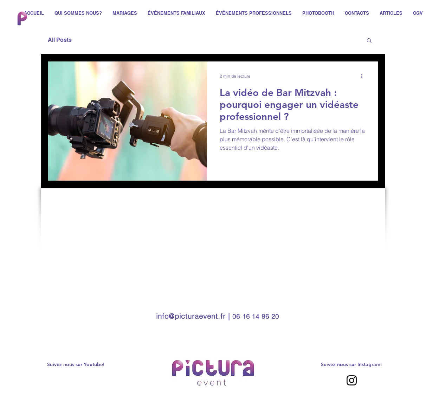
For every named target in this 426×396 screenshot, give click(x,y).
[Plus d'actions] (364, 76)
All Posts (60, 40)
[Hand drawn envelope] (22, 18)
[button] (369, 41)
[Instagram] (352, 380)
